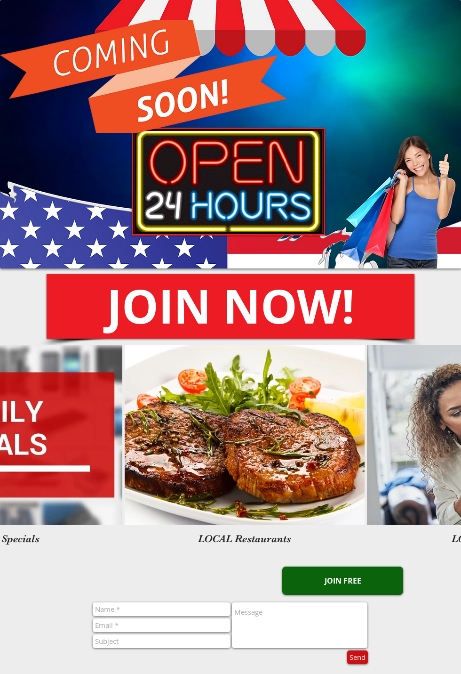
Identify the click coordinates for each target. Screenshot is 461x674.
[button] (230, 306)
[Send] (357, 657)
